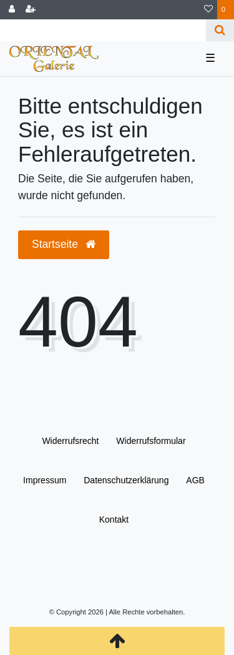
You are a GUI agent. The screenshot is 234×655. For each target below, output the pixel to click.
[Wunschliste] (208, 9)
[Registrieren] (30, 9)
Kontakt (114, 519)
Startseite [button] (63, 244)
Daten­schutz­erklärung (126, 480)
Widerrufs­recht (70, 441)
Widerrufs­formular (150, 441)
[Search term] (103, 30)
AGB (195, 480)
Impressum (44, 480)
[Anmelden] (11, 9)
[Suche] (220, 30)
